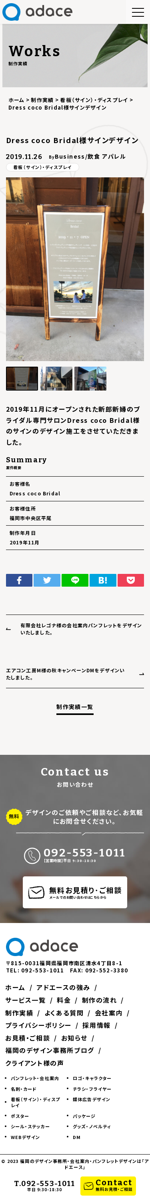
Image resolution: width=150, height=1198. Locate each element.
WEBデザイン (25, 1137)
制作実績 (20, 1012)
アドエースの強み (65, 987)
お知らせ (76, 1037)
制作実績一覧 (74, 707)
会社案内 (112, 1012)
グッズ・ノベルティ (92, 1126)
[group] (75, 269)
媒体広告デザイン (91, 1099)
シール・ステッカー (30, 1126)
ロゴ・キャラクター (92, 1078)
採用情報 (98, 1025)
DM (77, 1137)
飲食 (94, 156)
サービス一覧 (26, 1000)
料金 (66, 1000)
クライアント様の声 (35, 1063)
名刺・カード (24, 1089)
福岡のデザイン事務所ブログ (50, 1050)
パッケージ (84, 1116)
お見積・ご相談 (28, 1037)
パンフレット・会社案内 (35, 1078)
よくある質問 (66, 1012)
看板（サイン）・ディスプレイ (42, 167)
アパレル (114, 156)
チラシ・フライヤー (92, 1089)
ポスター (20, 1116)
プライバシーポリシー (39, 1025)
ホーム (16, 987)
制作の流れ (102, 1000)
